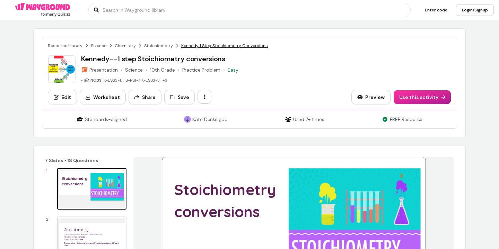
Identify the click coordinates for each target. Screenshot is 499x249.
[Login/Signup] (475, 10)
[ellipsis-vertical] (204, 97)
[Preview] (371, 97)
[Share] (145, 97)
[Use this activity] (422, 97)
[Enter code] (436, 10)
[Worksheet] (103, 97)
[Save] (179, 97)
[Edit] (62, 97)
